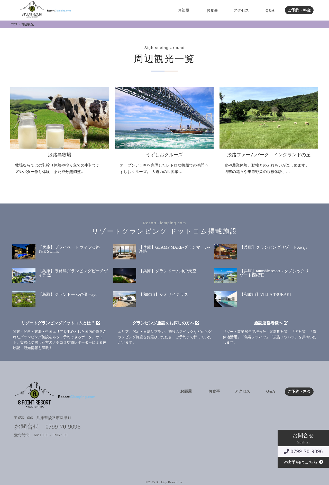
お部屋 (183, 11)
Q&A (270, 11)
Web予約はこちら (303, 462)
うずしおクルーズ (164, 154)
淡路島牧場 (59, 154)
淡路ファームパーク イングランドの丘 (268, 154)
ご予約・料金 (299, 10)
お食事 (212, 11)
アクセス (241, 11)
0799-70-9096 (303, 451)
